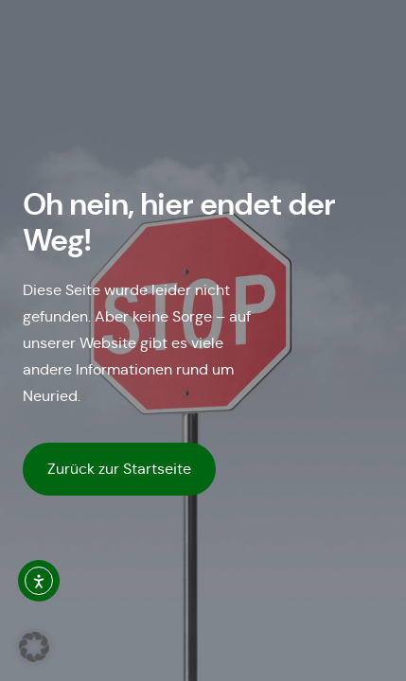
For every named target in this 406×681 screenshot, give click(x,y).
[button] (34, 647)
